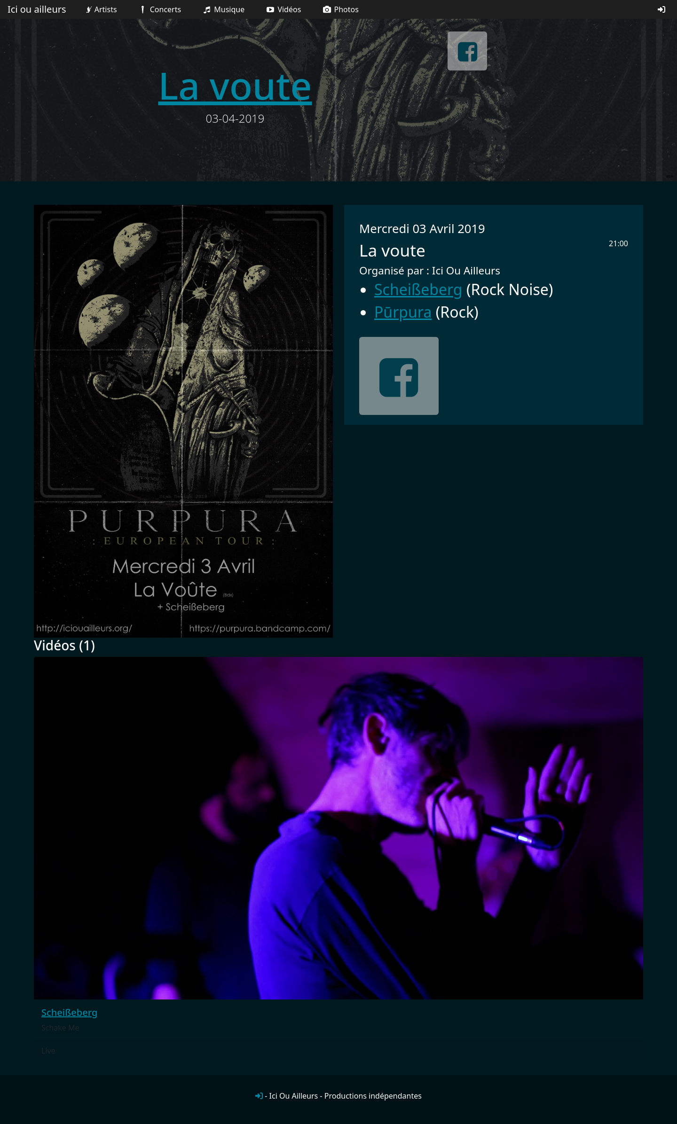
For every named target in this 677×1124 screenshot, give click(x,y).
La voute (235, 84)
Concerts (159, 9)
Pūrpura (403, 312)
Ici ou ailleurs (37, 9)
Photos (340, 9)
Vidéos (283, 9)
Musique (223, 9)
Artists (100, 9)
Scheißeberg (418, 289)
